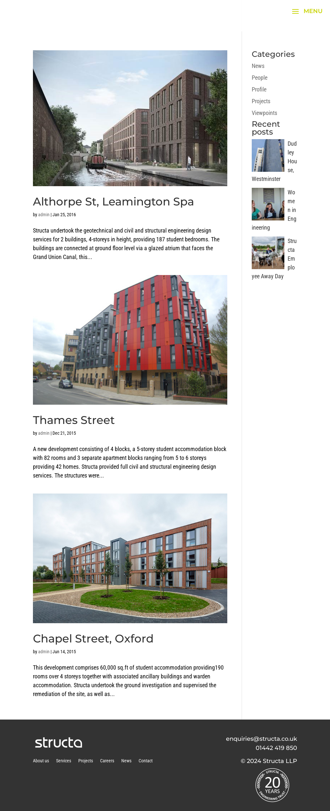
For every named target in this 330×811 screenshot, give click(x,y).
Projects (261, 101)
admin (44, 214)
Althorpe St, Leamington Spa (113, 201)
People (259, 77)
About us (41, 760)
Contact (146, 760)
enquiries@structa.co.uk (261, 738)
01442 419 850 (276, 748)
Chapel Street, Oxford (93, 638)
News (258, 65)
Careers (107, 760)
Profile (259, 89)
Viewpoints (264, 112)
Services (63, 760)
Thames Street (74, 420)
